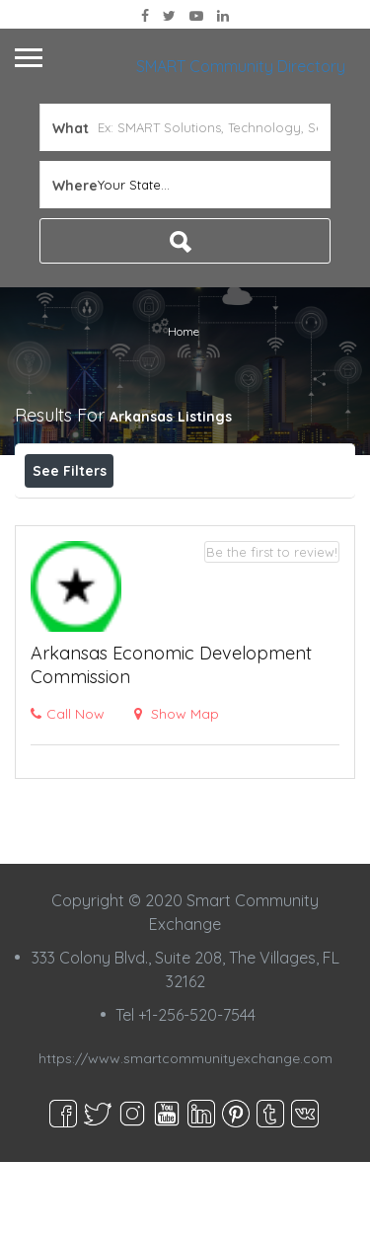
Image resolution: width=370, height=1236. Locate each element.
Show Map (176, 788)
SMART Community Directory (240, 66)
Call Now (68, 788)
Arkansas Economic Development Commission (171, 739)
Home (183, 331)
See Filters (70, 471)
